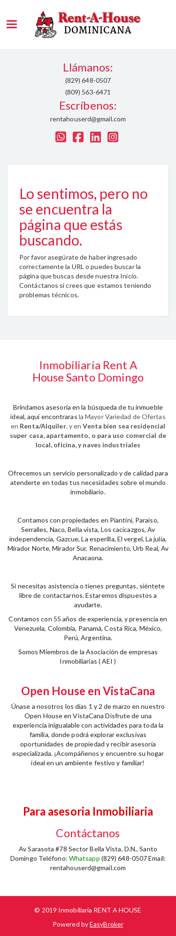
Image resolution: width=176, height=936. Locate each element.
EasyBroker (106, 924)
